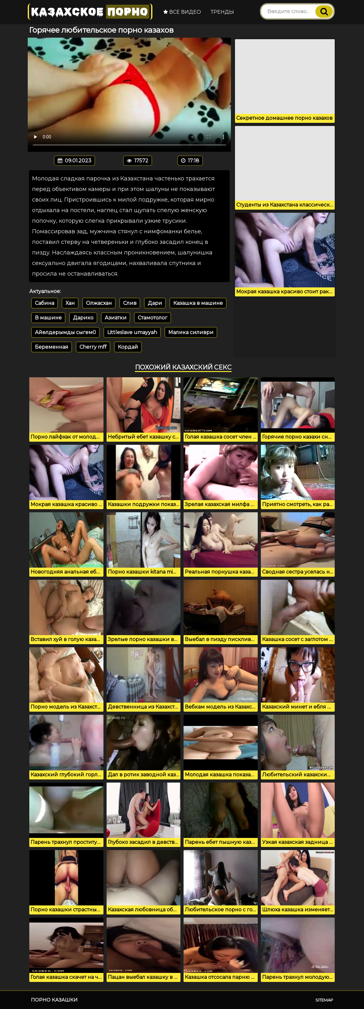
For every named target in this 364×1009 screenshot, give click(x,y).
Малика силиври (190, 332)
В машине (48, 318)
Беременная (51, 347)
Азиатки (116, 318)
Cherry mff (93, 347)
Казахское (90, 12)
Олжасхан (99, 303)
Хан (70, 303)
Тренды (222, 12)
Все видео (182, 12)
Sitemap (324, 999)
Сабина (44, 303)
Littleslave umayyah (132, 332)
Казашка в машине (198, 303)
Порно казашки (54, 1000)
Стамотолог (152, 318)
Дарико (83, 318)
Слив (129, 303)
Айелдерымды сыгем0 (65, 332)
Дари (155, 303)
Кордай (128, 347)
